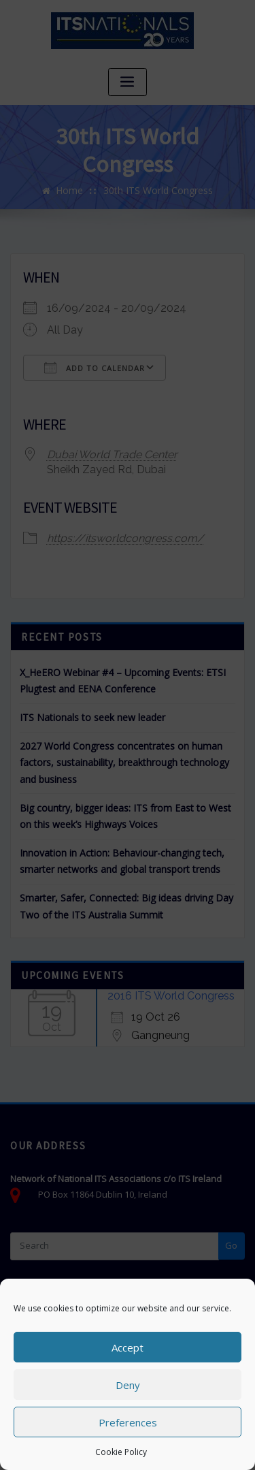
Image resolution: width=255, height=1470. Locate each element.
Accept (127, 1347)
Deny (128, 1385)
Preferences (128, 1422)
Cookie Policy (121, 1452)
